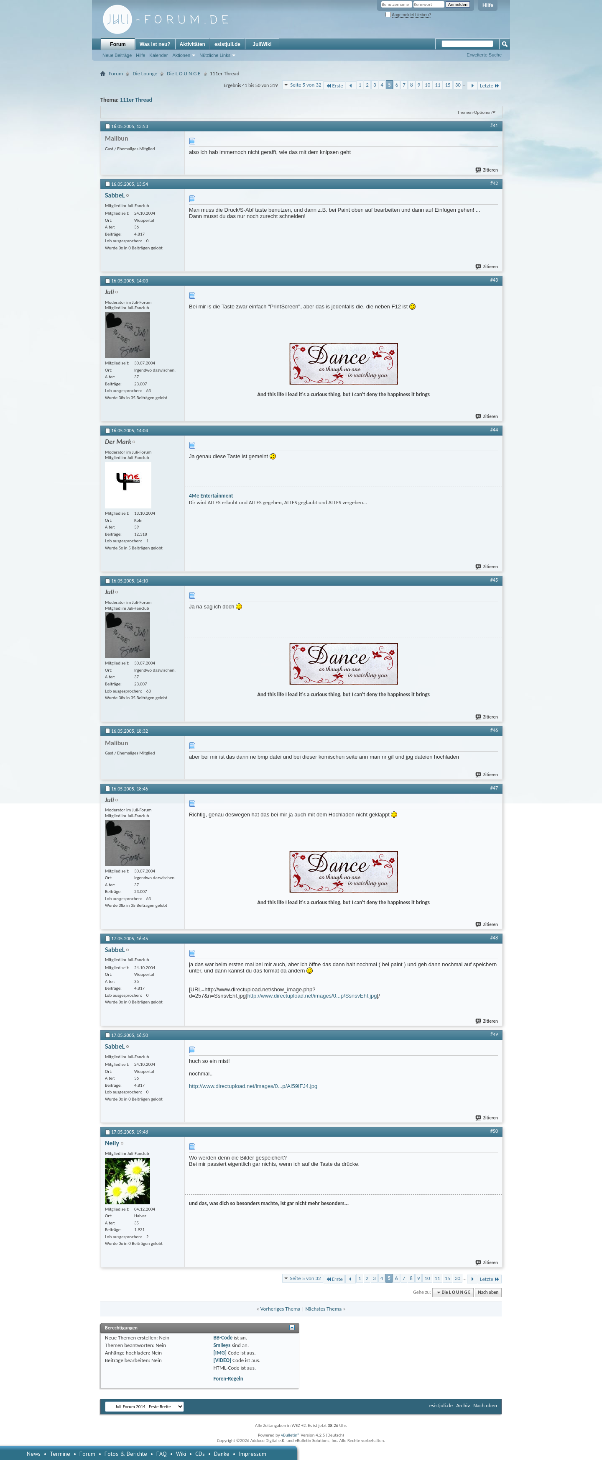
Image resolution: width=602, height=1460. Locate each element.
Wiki (181, 1453)
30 (458, 85)
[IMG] (220, 1353)
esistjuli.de (227, 44)
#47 (494, 788)
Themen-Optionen (474, 112)
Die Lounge (145, 73)
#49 (494, 1034)
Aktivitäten (192, 44)
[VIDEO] (222, 1360)
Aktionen (181, 55)
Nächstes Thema (323, 1309)
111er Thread (136, 99)
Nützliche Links (214, 55)
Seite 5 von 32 (305, 85)
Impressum (252, 1453)
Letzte (490, 85)
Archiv (463, 1405)
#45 (494, 580)
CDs (200, 1453)
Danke (222, 1453)
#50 (494, 1131)
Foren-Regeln (228, 1378)
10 (427, 85)
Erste (334, 85)
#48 (494, 938)
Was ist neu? (155, 44)
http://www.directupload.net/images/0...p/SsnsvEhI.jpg (312, 996)
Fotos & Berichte (126, 1453)
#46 (494, 730)
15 (447, 85)
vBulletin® (290, 1435)
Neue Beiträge (117, 55)
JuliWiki (262, 44)
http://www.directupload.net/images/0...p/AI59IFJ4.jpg (253, 1086)
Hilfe (487, 5)
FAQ (161, 1453)
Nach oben (488, 1292)
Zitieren (487, 170)
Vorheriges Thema (280, 1309)
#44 (494, 430)
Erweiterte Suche (484, 54)
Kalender (158, 55)
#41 (494, 125)
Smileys (221, 1345)
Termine (60, 1453)
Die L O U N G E (183, 73)
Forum (117, 44)
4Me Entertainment (211, 496)
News (34, 1453)
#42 (494, 183)
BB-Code (222, 1337)
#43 (494, 280)
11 (437, 85)
